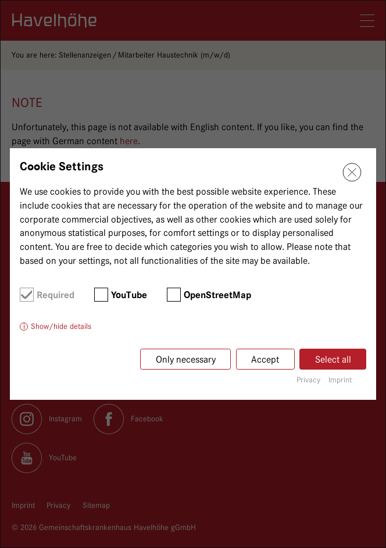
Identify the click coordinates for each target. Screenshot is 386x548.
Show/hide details (61, 326)
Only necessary (186, 359)
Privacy (308, 379)
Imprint (340, 379)
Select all (333, 359)
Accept (265, 359)
